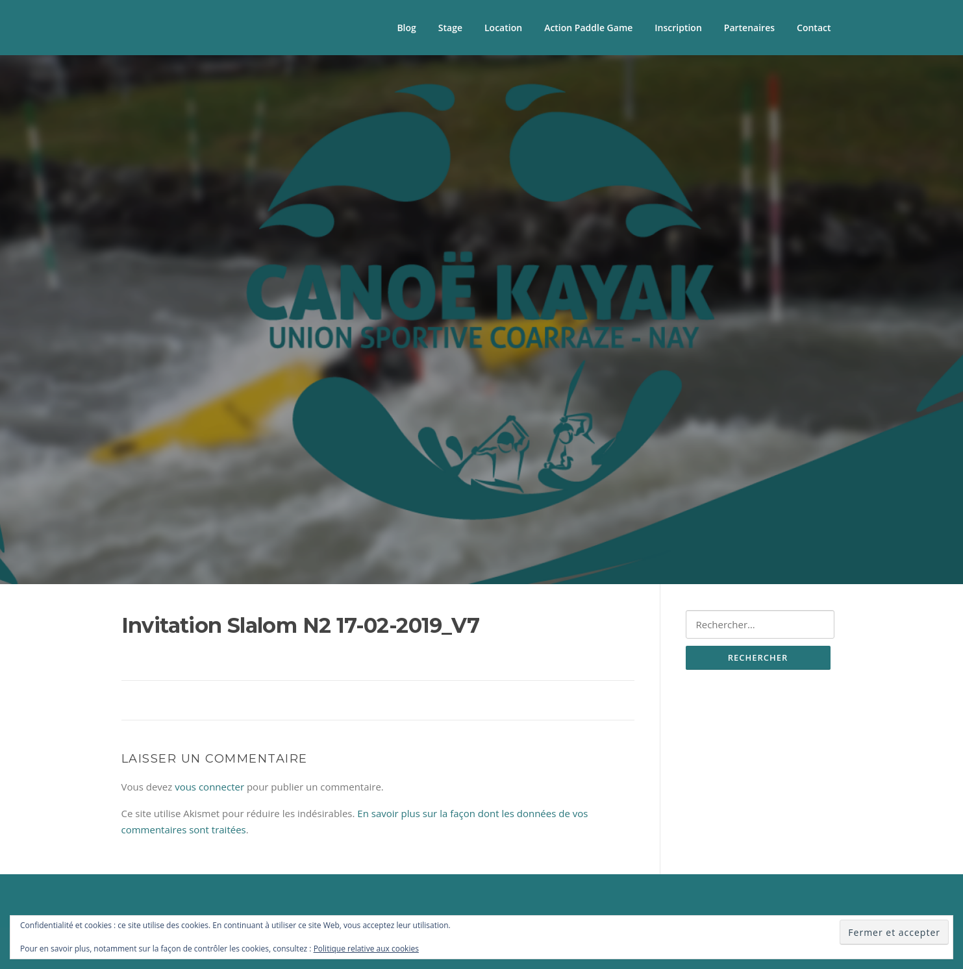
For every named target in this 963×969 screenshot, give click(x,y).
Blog (406, 27)
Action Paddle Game (588, 27)
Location (503, 27)
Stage (450, 27)
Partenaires (749, 27)
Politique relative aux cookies (366, 948)
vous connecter (209, 786)
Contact (814, 27)
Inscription (678, 27)
